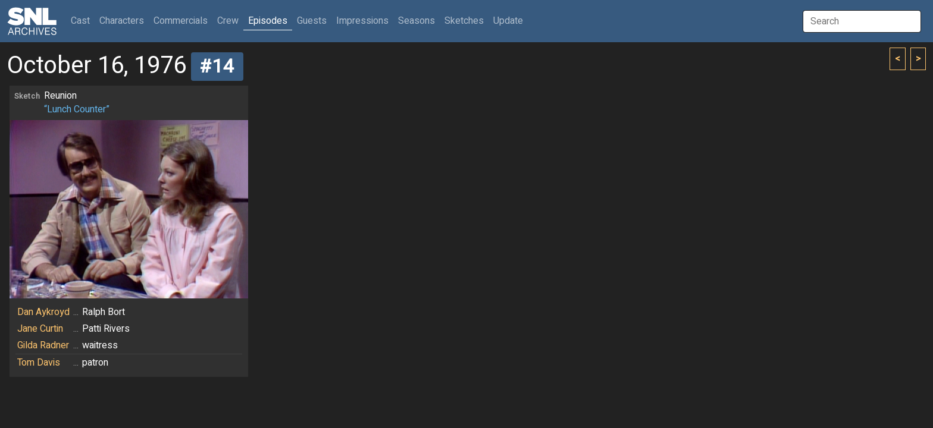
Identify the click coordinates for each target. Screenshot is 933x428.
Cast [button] (83, 20)
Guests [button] (312, 21)
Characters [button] (121, 21)
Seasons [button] (416, 21)
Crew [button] (228, 21)
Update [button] (508, 21)
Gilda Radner (43, 345)
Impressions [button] (362, 21)
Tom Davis (38, 362)
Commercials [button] (181, 21)
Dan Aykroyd (43, 312)
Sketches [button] (464, 21)
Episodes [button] (267, 21)
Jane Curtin (40, 329)
